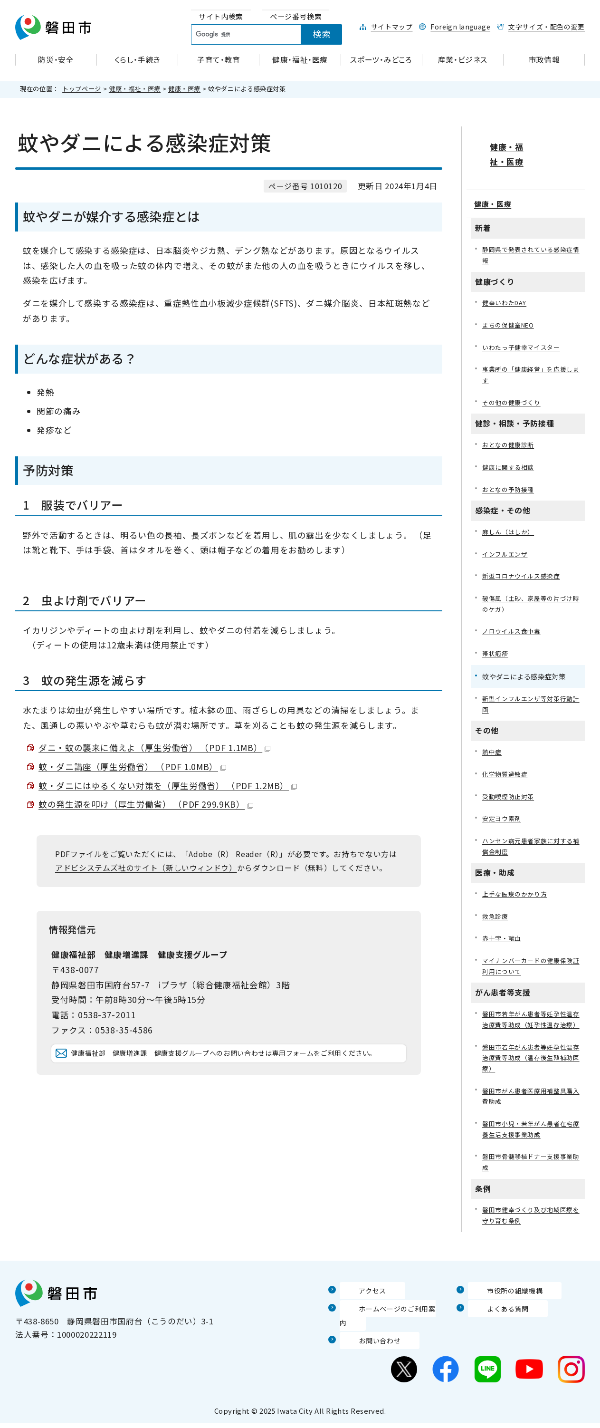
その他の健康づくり (513, 381)
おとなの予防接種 (510, 471)
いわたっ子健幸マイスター (524, 324)
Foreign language (460, 26)
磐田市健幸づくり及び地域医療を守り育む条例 (531, 1232)
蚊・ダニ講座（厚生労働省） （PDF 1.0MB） (132, 766)
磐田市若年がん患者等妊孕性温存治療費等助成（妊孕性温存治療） (531, 1022)
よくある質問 (493, 1326)
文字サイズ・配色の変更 (546, 26)
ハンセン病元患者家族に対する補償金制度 (531, 838)
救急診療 (496, 911)
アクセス (356, 1307)
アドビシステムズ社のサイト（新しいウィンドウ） (146, 867)
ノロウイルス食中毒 (513, 617)
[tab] (221, 17)
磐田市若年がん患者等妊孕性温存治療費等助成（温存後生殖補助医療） (531, 1068)
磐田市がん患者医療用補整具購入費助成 (531, 1108)
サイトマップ (392, 26)
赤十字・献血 (503, 933)
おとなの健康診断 (510, 425)
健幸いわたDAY (506, 278)
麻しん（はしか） (510, 514)
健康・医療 (184, 88)
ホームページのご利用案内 (390, 1326)
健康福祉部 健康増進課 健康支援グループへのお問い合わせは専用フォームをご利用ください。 (236, 1067)
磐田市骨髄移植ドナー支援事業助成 (531, 1177)
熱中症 (492, 741)
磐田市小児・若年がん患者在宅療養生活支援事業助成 (531, 1143)
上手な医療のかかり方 (517, 887)
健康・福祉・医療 (135, 88)
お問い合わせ (365, 1344)
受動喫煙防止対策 (510, 787)
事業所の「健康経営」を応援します (531, 353)
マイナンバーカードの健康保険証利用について (531, 962)
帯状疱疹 (496, 640)
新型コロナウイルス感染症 (524, 560)
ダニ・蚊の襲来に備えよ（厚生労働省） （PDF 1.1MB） (154, 747)
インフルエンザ (506, 537)
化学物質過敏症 (506, 764)
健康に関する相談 (510, 448)
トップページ (81, 88)
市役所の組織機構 (501, 1307)
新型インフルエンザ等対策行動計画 (531, 692)
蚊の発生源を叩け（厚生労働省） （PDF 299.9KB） (145, 804)
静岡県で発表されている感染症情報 (531, 229)
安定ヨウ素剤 (503, 810)
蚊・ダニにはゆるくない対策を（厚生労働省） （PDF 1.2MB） (167, 785)
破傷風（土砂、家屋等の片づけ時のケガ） (531, 588)
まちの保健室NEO (511, 301)
